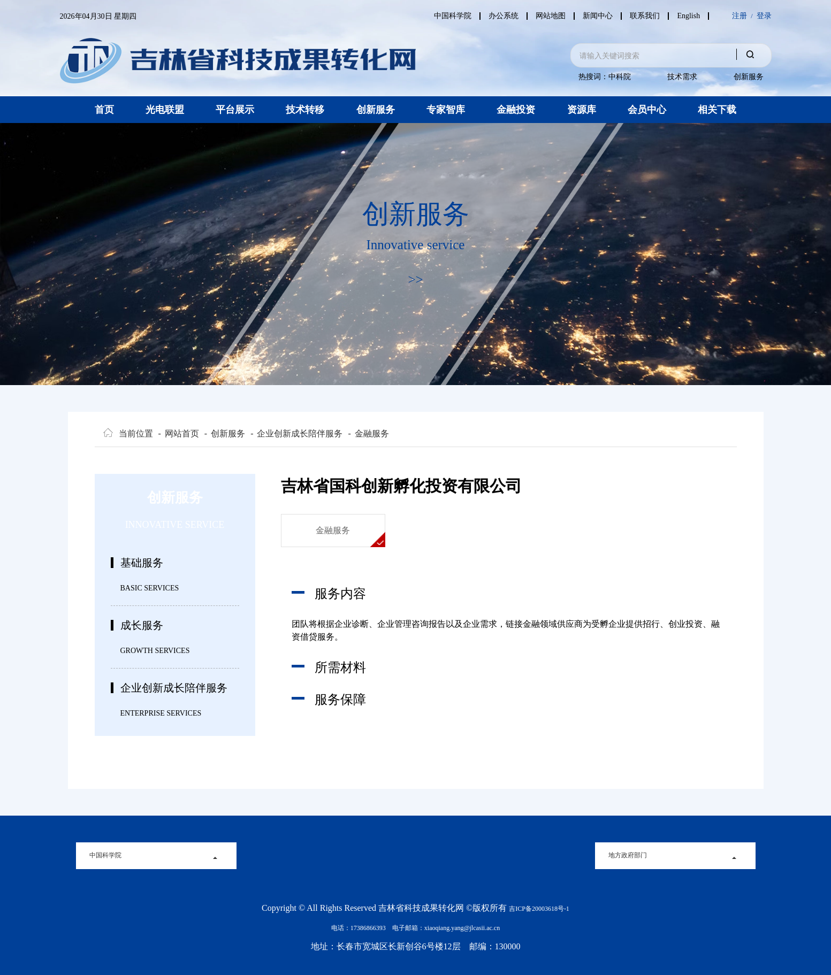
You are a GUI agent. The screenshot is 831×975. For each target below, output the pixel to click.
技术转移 (305, 109)
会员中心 (647, 109)
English (688, 16)
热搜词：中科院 (604, 77)
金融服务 (368, 433)
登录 (764, 16)
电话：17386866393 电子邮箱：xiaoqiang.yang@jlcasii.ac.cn (415, 928)
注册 (739, 16)
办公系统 (497, 16)
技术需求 (682, 77)
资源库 (581, 109)
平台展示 (235, 109)
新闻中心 (594, 16)
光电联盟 (165, 109)
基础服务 (141, 563)
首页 (104, 109)
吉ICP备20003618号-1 (539, 908)
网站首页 (178, 433)
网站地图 (546, 16)
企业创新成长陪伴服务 (296, 433)
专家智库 (445, 109)
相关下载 (717, 109)
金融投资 (516, 109)
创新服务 (749, 77)
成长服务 (141, 625)
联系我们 (643, 16)
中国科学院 (444, 16)
